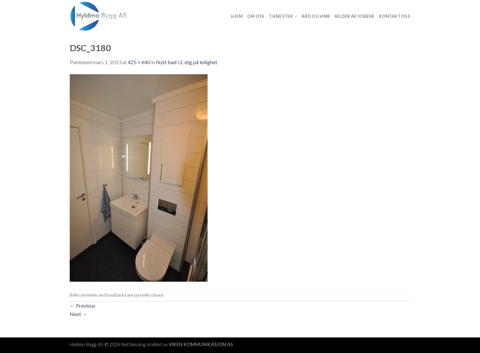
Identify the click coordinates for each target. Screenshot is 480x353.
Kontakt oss (394, 16)
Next (78, 314)
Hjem (237, 16)
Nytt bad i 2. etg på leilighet (186, 62)
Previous (82, 305)
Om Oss (256, 16)
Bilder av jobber (354, 16)
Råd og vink (316, 16)
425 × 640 (139, 62)
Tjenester (283, 16)
